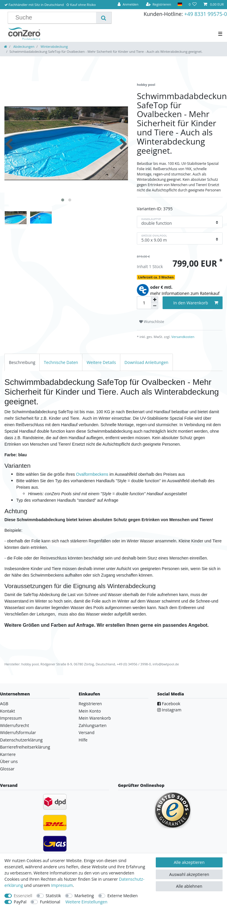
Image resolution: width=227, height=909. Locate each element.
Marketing (84, 895)
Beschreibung (22, 362)
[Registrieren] (158, 4)
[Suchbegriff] (54, 17)
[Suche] (103, 17)
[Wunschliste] (192, 4)
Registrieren (90, 703)
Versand (87, 732)
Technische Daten (61, 362)
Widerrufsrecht (14, 725)
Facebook (168, 703)
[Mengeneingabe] (144, 302)
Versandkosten (182, 336)
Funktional (50, 902)
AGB (4, 703)
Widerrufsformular (18, 732)
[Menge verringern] (154, 306)
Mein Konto (90, 711)
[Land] (179, 4)
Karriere (8, 754)
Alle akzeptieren (189, 862)
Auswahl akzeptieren (189, 874)
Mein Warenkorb (95, 718)
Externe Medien (122, 895)
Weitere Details (101, 362)
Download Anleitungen (146, 362)
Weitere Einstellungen (86, 902)
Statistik (53, 895)
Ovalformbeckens (92, 474)
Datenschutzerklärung (21, 740)
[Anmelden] (128, 4)
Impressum (11, 718)
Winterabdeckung (54, 46)
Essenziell (23, 895)
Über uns (9, 761)
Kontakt (7, 711)
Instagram (169, 710)
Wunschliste (151, 321)
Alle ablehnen (189, 886)
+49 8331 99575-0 (205, 13)
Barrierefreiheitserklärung (25, 747)
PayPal (20, 902)
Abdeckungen (23, 46)
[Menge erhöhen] (154, 299)
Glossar (7, 769)
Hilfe (83, 740)
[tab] (22, 362)
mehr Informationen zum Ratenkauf (185, 293)
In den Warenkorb (195, 303)
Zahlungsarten (92, 725)
